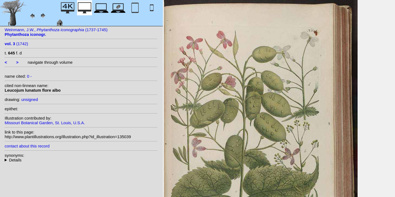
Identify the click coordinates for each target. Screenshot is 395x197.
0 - (29, 76)
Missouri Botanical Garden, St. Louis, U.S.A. (45, 122)
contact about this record (27, 146)
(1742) (16, 43)
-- (81, 160)
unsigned (29, 99)
